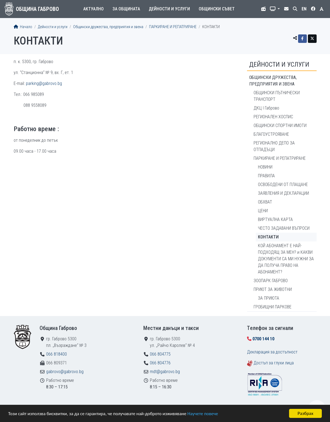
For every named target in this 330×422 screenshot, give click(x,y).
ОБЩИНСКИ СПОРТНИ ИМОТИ (280, 125)
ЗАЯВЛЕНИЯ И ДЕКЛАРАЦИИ (283, 193)
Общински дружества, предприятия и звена (108, 27)
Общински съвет (217, 8)
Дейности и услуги (169, 8)
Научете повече (202, 414)
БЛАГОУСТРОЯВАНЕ (271, 134)
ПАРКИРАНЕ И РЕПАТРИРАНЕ (173, 27)
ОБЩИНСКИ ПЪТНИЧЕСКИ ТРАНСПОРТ (277, 96)
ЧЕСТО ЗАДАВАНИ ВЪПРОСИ (284, 228)
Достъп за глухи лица (274, 362)
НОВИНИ (265, 167)
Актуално (93, 8)
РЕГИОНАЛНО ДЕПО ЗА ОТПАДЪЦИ (274, 146)
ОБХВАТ (265, 202)
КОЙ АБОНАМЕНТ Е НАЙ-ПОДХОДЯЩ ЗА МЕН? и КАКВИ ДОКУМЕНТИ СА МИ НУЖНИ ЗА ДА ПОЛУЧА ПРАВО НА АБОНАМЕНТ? (286, 259)
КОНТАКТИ (268, 237)
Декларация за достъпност (272, 352)
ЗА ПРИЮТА (268, 298)
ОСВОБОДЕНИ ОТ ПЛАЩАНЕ (283, 184)
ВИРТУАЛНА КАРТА (275, 219)
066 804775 (160, 354)
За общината (126, 8)
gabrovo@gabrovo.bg (65, 371)
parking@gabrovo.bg (44, 83)
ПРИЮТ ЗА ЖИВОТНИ (273, 289)
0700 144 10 (263, 338)
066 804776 (160, 362)
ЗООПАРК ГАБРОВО (271, 280)
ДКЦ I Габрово (266, 108)
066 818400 (56, 354)
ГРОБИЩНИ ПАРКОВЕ (273, 306)
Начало (23, 27)
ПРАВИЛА (266, 175)
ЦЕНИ (263, 210)
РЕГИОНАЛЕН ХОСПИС (273, 116)
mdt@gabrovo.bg (165, 371)
